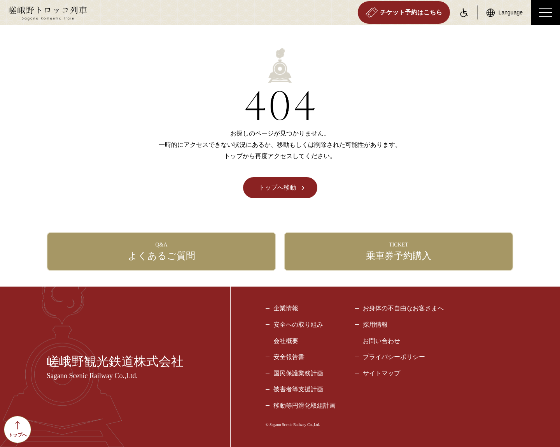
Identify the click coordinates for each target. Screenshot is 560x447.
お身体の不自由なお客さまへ (403, 308)
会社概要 (285, 341)
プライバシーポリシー (394, 357)
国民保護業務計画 (298, 373)
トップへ (17, 429)
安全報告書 (288, 357)
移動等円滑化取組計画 (304, 405)
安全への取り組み (298, 324)
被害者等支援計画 (298, 389)
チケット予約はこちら (404, 12)
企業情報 (285, 308)
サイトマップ (381, 373)
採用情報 (375, 324)
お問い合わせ (381, 341)
